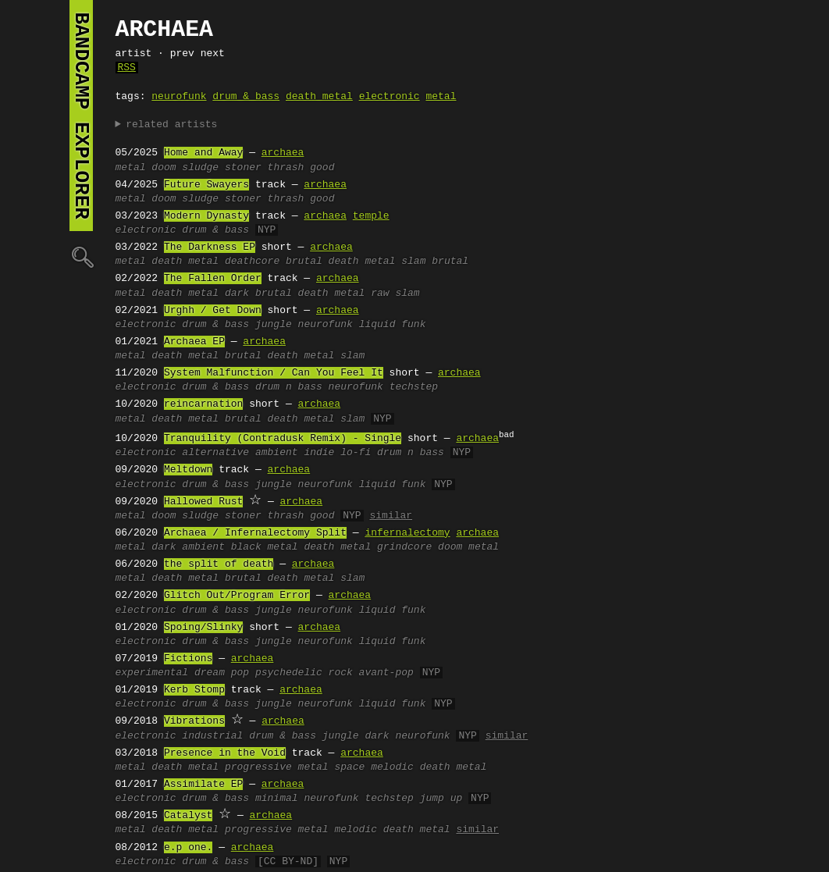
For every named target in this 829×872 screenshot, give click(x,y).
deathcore (252, 261)
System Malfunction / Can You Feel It (273, 373)
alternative (215, 453)
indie (319, 453)
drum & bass (245, 97)
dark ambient (188, 547)
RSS (127, 68)
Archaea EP (194, 342)
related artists (171, 125)
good (322, 168)
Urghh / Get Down (213, 311)
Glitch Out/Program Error (237, 596)
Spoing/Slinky (203, 628)
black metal (264, 547)
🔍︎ (81, 256)
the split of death (218, 564)
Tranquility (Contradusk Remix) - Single (282, 439)
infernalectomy (407, 533)
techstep (414, 387)
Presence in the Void (225, 753)
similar (390, 516)
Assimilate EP (203, 785)
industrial (212, 736)
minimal (276, 799)
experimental (152, 673)
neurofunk (178, 97)
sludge (200, 168)
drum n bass (288, 387)
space (349, 767)
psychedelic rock (304, 673)
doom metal (468, 547)
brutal (450, 261)
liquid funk (392, 325)
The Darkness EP (209, 247)
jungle (273, 325)
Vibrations (194, 721)
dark (237, 294)
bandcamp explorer (81, 115)
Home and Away (203, 153)
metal (440, 97)
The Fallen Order (213, 279)
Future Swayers (206, 185)
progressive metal (277, 767)
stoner (243, 168)
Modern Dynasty (206, 216)
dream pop (221, 673)
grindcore (404, 547)
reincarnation (203, 404)
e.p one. (188, 848)
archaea (283, 153)
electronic (389, 97)
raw (380, 294)
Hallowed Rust (203, 502)
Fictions (188, 659)
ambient (276, 453)
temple (371, 216)
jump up (441, 799)
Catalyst (188, 816)
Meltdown (188, 470)
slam (413, 261)
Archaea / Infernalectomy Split (255, 533)
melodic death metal (428, 767)
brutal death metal (340, 261)
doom (163, 168)
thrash (286, 168)
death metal (319, 97)
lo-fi (355, 453)
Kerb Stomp (194, 690)
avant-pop (386, 673)
